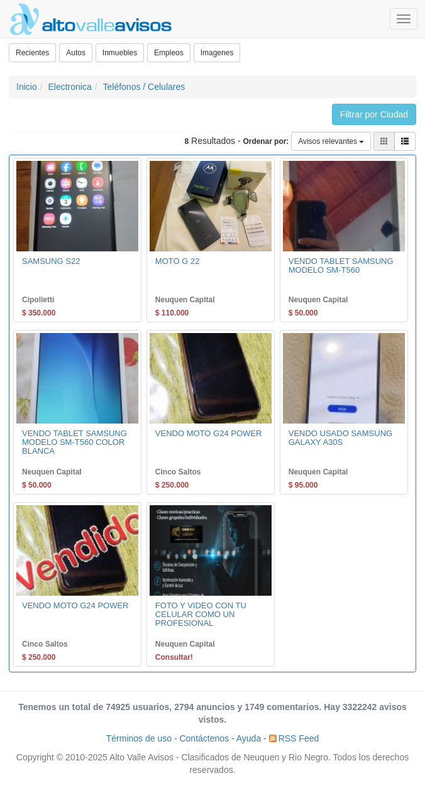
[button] (405, 141)
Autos (76, 52)
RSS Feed (299, 738)
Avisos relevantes (331, 141)
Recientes (32, 52)
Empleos (169, 52)
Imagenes (217, 52)
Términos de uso (139, 738)
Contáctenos (204, 738)
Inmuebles (119, 52)
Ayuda (248, 738)
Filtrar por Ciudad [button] (374, 114)
